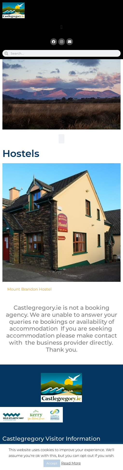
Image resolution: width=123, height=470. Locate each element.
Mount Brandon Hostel (29, 286)
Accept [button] (51, 463)
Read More (71, 463)
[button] (61, 27)
